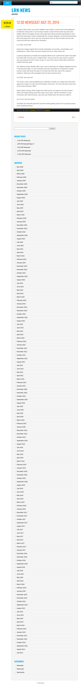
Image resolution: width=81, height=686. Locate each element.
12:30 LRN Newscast (24, 151)
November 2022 (22, 310)
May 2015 (20, 618)
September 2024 (22, 235)
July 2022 (20, 324)
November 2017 (22, 516)
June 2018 (20, 492)
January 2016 (21, 591)
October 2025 (21, 191)
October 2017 (21, 519)
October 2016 (21, 560)
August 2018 (21, 485)
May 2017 (20, 536)
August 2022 (21, 321)
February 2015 (21, 629)
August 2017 (21, 526)
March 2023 (20, 297)
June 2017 (20, 533)
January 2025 (21, 221)
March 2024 (20, 256)
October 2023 (21, 273)
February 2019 (21, 464)
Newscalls (20, 665)
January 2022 (21, 345)
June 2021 (20, 369)
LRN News (21, 10)
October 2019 (21, 437)
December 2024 (22, 225)
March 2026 (20, 174)
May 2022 (20, 331)
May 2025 (20, 208)
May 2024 (20, 249)
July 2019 (20, 447)
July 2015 (20, 611)
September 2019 (22, 440)
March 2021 (20, 379)
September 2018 (22, 481)
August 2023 (21, 280)
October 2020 (21, 396)
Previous (20, 117)
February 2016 (21, 588)
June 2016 (20, 574)
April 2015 (20, 622)
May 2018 (20, 495)
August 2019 (21, 444)
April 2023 (20, 293)
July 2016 (20, 570)
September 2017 (22, 523)
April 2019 (20, 458)
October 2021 (21, 355)
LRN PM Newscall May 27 (25, 144)
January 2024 (21, 263)
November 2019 (22, 434)
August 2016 (21, 567)
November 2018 (22, 475)
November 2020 (22, 393)
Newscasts (33, 110)
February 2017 (21, 546)
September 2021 (22, 358)
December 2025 (22, 184)
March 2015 (20, 625)
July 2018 (20, 488)
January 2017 (21, 550)
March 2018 (20, 502)
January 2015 (21, 632)
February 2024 (21, 259)
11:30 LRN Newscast (24, 154)
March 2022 (20, 338)
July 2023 (20, 283)
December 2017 (22, 512)
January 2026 (21, 180)
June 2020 (20, 410)
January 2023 (21, 304)
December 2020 (22, 389)
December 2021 (22, 348)
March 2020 (20, 420)
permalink (47, 110)
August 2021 (21, 362)
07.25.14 (7, 22)
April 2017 (20, 540)
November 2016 (22, 557)
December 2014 (22, 635)
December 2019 (22, 430)
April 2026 (20, 170)
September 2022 (22, 317)
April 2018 (20, 499)
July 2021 (20, 365)
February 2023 (21, 300)
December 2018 (22, 471)
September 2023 (22, 276)
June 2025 (20, 204)
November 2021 (22, 351)
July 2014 (20, 653)
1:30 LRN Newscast (23, 147)
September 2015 (22, 605)
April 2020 (20, 416)
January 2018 (21, 509)
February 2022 (21, 341)
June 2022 (20, 328)
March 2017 (20, 543)
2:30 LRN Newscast (23, 140)
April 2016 (20, 581)
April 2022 (20, 334)
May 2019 (20, 454)
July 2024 (20, 242)
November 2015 (22, 598)
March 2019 (20, 461)
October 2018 (21, 478)
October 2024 (21, 232)
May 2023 (20, 290)
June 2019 (20, 451)
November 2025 (22, 187)
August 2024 (21, 239)
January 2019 (21, 468)
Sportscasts (20, 672)
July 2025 (20, 201)
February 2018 (21, 505)
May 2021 (20, 372)
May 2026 (20, 167)
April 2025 (20, 211)
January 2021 (21, 386)
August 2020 (21, 403)
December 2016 (22, 553)
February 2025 (21, 218)
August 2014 (21, 649)
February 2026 (21, 177)
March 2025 (20, 215)
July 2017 (20, 529)
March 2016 (20, 584)
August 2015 (21, 608)
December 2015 (22, 594)
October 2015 (21, 601)
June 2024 (20, 245)
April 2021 (20, 375)
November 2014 (22, 639)
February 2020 (21, 423)
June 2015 (20, 615)
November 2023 (22, 269)
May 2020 (20, 413)
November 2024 (22, 228)
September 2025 (22, 194)
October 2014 (21, 642)
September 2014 (22, 646)
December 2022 (22, 307)
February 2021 (21, 382)
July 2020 (20, 406)
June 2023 (20, 286)
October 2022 (21, 314)
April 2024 (20, 252)
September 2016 (22, 564)
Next (74, 117)
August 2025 (21, 198)
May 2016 (20, 577)
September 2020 (22, 399)
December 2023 (22, 266)
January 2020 (21, 427)
